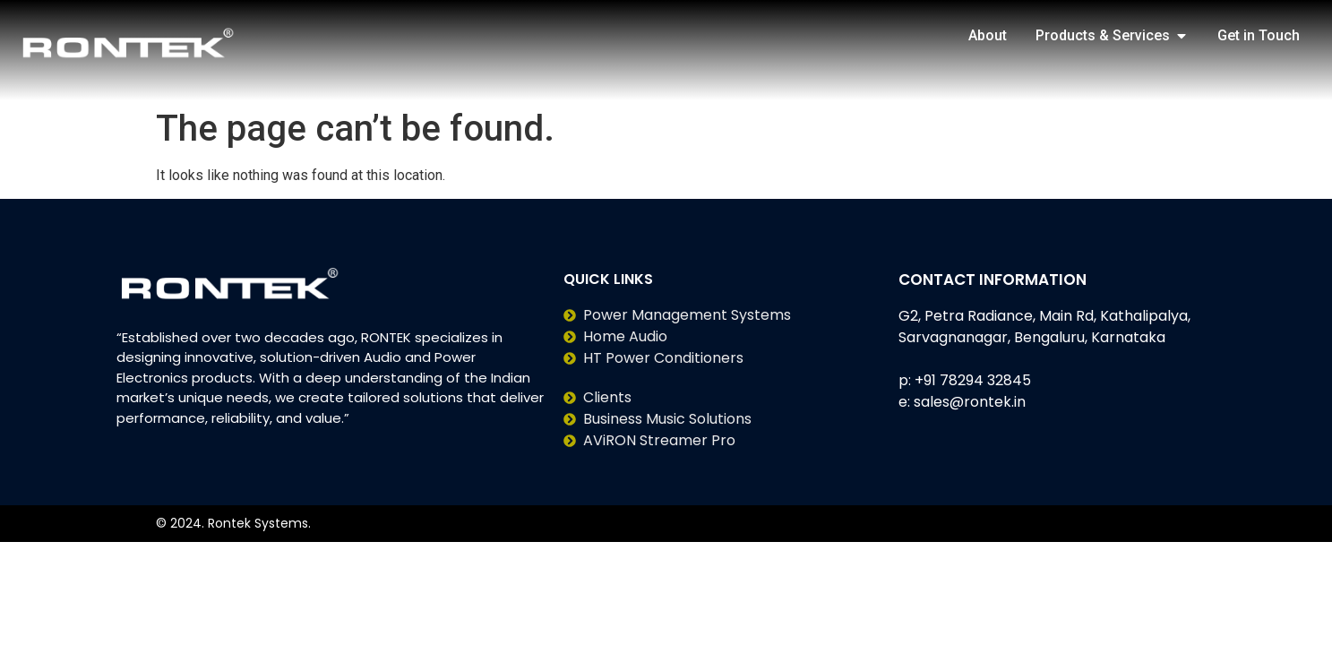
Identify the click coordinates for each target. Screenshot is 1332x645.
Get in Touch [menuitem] (1258, 35)
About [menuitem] (987, 35)
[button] (1181, 36)
